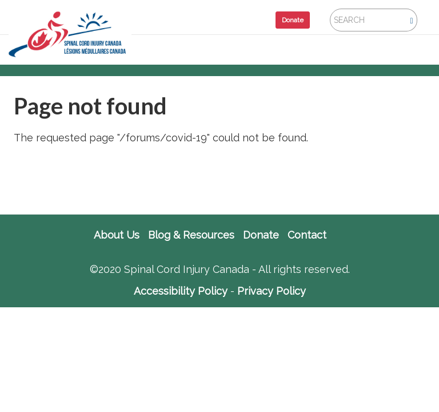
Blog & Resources (191, 235)
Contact (307, 235)
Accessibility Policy (181, 291)
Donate (293, 20)
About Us (116, 235)
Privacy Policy (271, 291)
